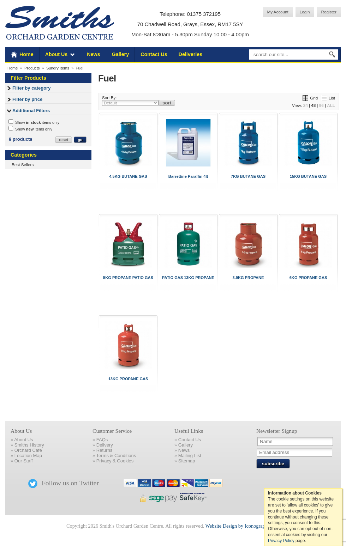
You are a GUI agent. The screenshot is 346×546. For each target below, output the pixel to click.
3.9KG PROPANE (248, 277)
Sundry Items (57, 68)
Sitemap (186, 460)
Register (328, 12)
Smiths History (29, 445)
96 (321, 105)
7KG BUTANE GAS (248, 176)
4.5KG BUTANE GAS (128, 176)
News (93, 54)
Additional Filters (31, 110)
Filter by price (27, 99)
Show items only (33, 122)
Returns (104, 450)
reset (63, 140)
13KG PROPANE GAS (128, 379)
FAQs (102, 439)
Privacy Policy (281, 540)
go (80, 140)
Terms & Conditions (116, 455)
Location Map (28, 455)
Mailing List (189, 455)
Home (26, 54)
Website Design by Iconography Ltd (241, 526)
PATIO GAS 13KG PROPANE (188, 277)
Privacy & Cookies (114, 460)
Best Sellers (23, 164)
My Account (277, 12)
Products (32, 68)
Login (305, 12)
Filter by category (31, 88)
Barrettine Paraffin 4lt (188, 176)
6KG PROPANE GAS (308, 277)
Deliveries (191, 54)
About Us (56, 54)
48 (313, 105)
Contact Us (154, 54)
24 (305, 105)
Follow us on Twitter (63, 483)
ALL (331, 105)
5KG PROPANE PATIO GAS (128, 277)
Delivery (104, 445)
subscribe (273, 463)
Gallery (120, 54)
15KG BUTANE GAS (308, 176)
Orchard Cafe (28, 450)
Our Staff (23, 460)
